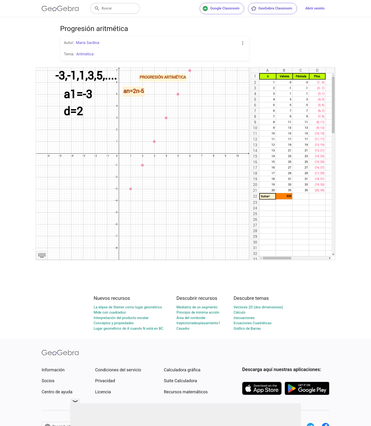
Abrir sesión (315, 8)
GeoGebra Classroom (271, 8)
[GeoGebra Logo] (60, 8)
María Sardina (87, 42)
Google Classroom (221, 8)
